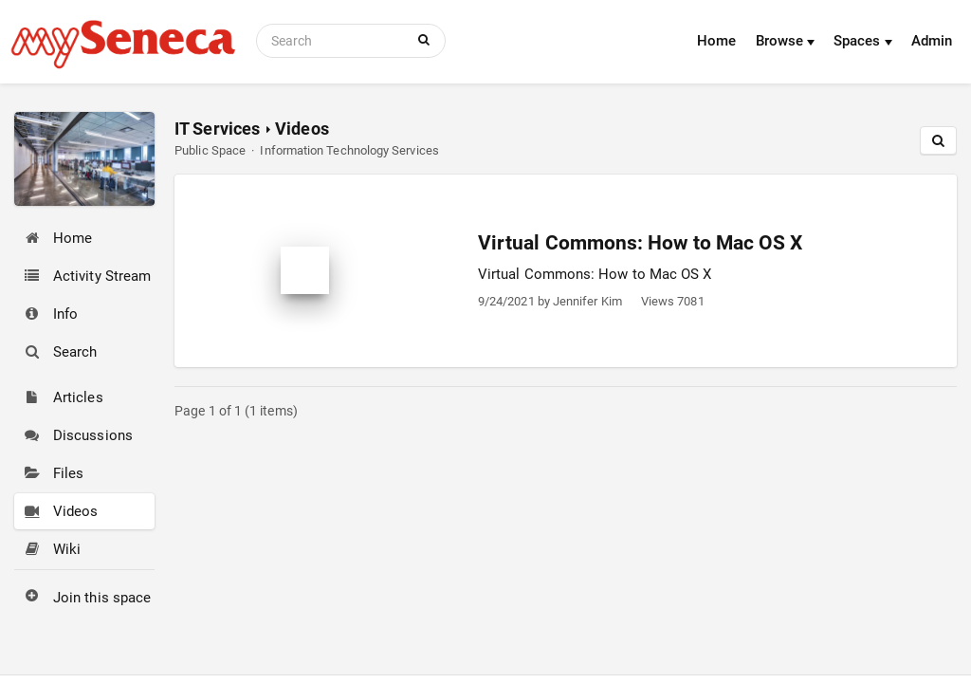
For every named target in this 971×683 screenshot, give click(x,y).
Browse (785, 40)
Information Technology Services (349, 150)
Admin (931, 40)
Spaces (863, 40)
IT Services (217, 128)
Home (716, 40)
